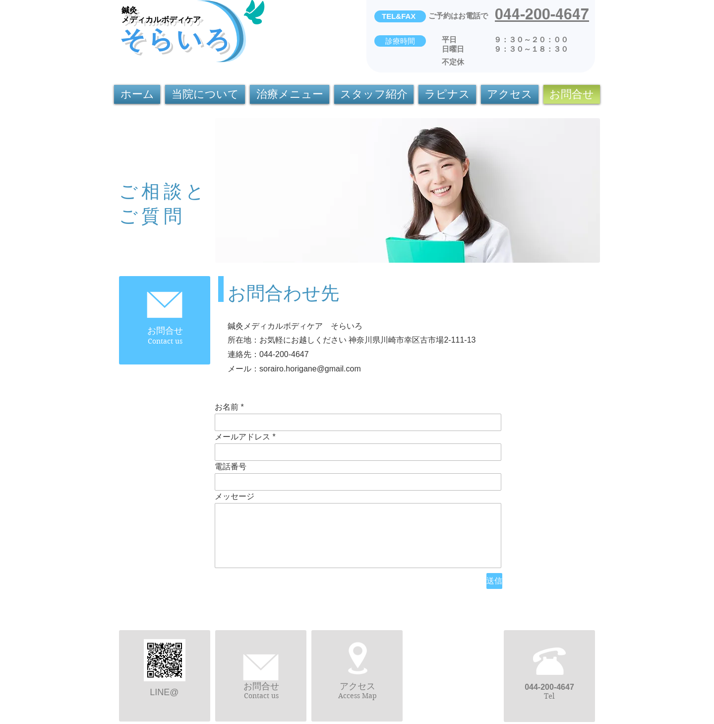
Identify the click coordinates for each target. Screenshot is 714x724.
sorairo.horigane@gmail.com (310, 368)
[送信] (494, 581)
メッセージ (234, 497)
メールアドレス (242, 437)
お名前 (226, 407)
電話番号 (230, 467)
